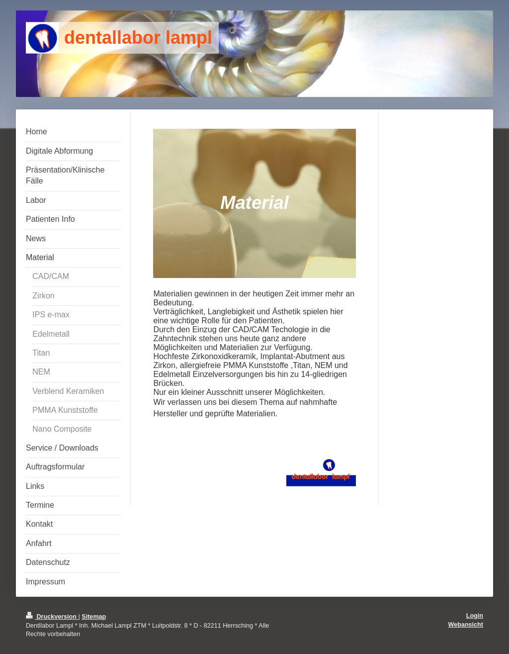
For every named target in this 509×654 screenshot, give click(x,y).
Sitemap (94, 616)
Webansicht (465, 624)
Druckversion (52, 616)
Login (474, 615)
